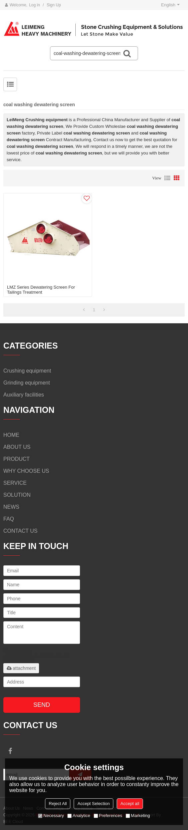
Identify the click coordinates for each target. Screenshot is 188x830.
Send (41, 704)
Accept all (129, 803)
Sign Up (54, 5)
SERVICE (15, 483)
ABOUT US (17, 447)
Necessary (51, 815)
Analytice (78, 815)
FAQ (8, 519)
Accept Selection (93, 803)
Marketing (138, 815)
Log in (34, 5)
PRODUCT (16, 459)
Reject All (58, 803)
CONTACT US (20, 531)
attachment (21, 668)
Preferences (108, 815)
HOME (11, 435)
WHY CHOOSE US (26, 471)
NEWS (11, 507)
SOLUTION (17, 495)
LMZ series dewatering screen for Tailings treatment (41, 290)
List (167, 178)
